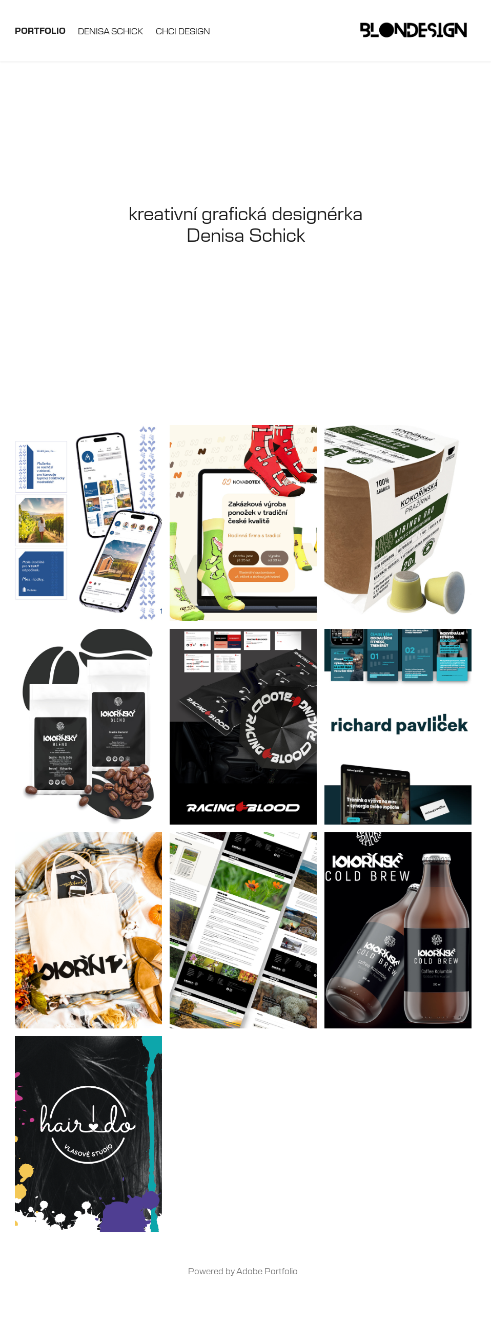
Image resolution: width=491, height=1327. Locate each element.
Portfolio (40, 30)
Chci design (183, 30)
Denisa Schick (110, 30)
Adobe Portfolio (267, 1270)
